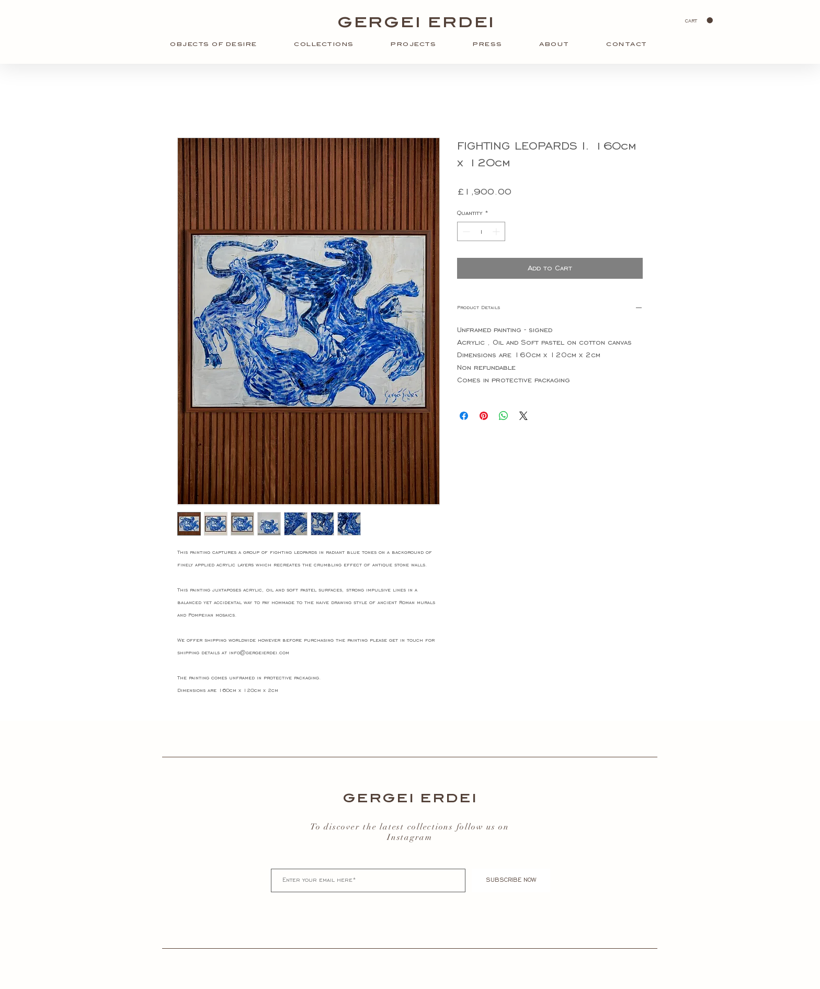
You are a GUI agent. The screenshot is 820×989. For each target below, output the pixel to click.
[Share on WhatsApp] (503, 416)
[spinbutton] (481, 231)
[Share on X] (523, 416)
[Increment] (497, 231)
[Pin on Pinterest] (483, 416)
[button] (699, 20)
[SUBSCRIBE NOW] (511, 880)
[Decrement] (465, 231)
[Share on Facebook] (464, 416)
